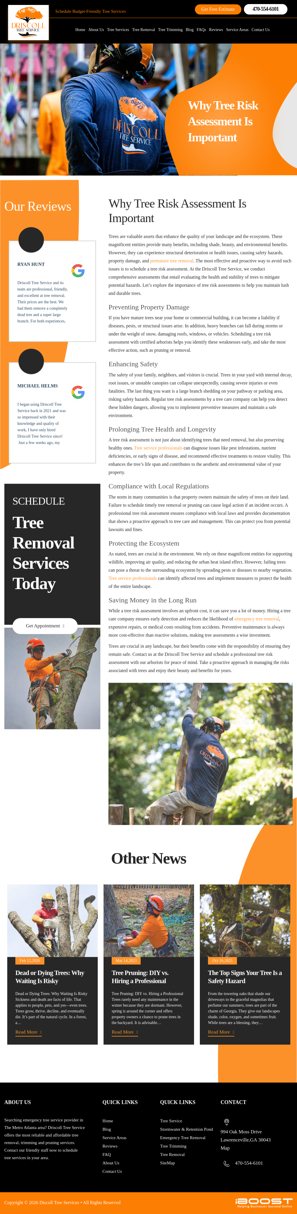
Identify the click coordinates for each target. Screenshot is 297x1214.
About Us (96, 30)
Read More (26, 1049)
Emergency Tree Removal (182, 1137)
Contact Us (260, 30)
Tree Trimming (170, 30)
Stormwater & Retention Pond (186, 1129)
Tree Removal (143, 30)
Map (225, 1148)
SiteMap (167, 1163)
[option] (52, 982)
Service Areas (237, 30)
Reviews (216, 30)
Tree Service (171, 1121)
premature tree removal (171, 277)
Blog (189, 30)
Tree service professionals (158, 465)
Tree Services (118, 30)
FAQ (106, 1154)
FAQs (201, 30)
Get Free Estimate (218, 9)
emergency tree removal (256, 636)
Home (80, 30)
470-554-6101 (266, 9)
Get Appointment (43, 643)
